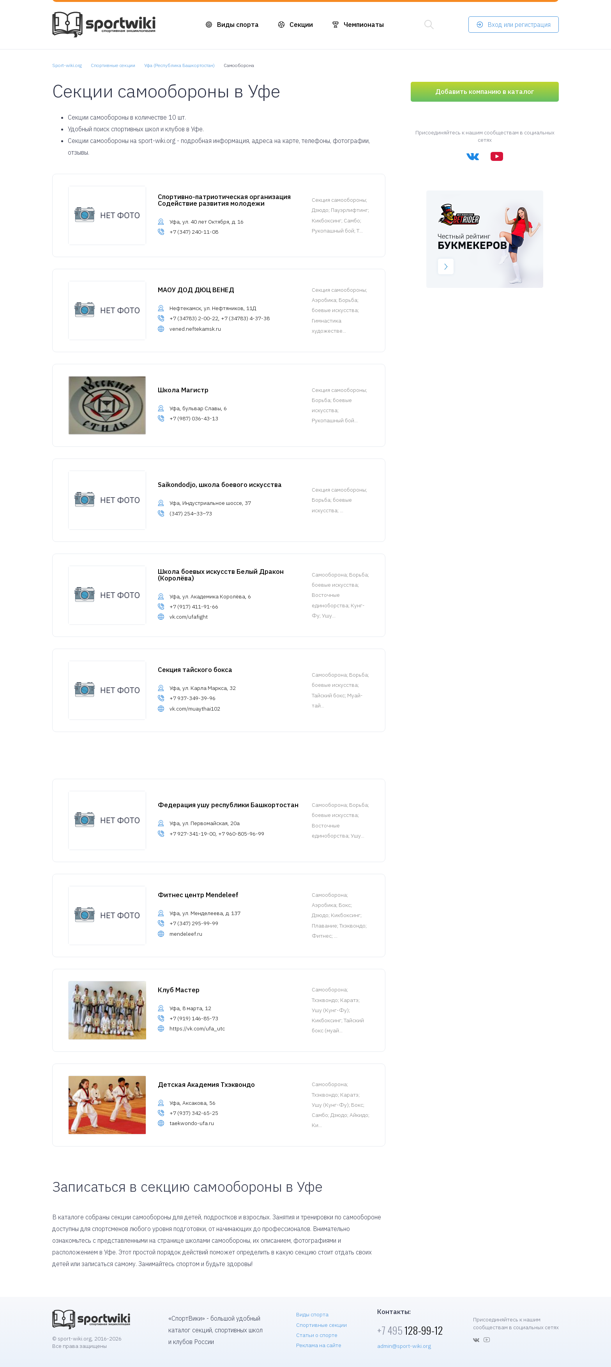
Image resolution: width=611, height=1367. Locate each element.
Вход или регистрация (519, 24)
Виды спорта (238, 24)
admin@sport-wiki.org (404, 1345)
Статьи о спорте (316, 1335)
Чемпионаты (364, 24)
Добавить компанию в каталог (484, 91)
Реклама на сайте (318, 1345)
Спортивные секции (321, 1324)
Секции (301, 24)
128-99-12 (410, 1330)
